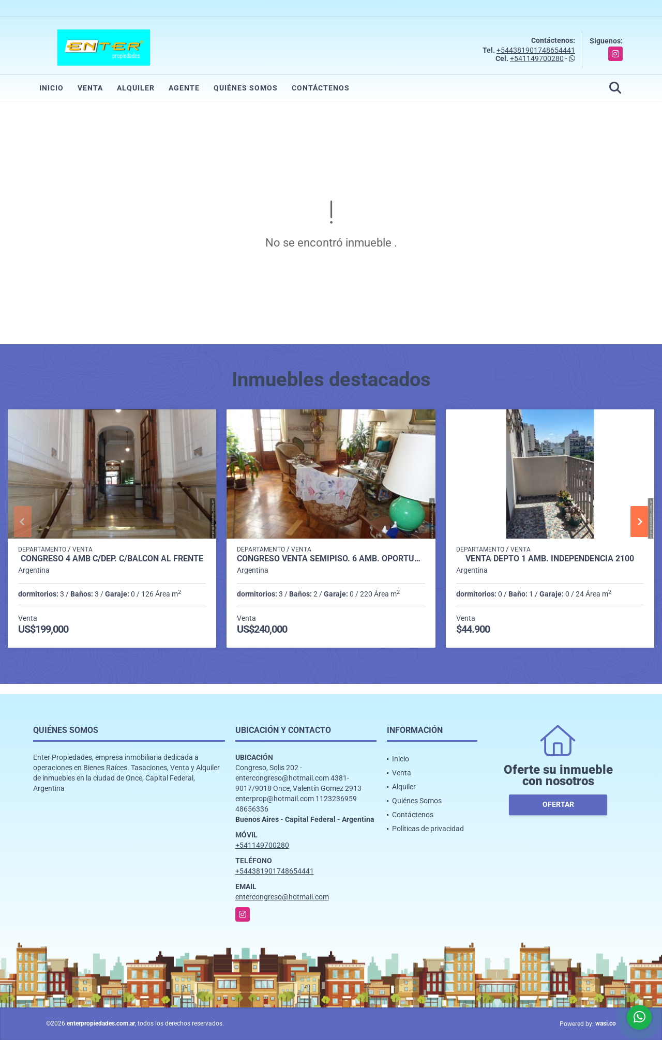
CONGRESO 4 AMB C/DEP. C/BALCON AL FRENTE (112, 559)
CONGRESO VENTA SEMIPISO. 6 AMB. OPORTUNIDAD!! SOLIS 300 (331, 559)
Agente (184, 88)
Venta (90, 88)
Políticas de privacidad (428, 828)
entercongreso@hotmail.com (282, 897)
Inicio (51, 88)
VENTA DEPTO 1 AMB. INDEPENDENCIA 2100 (549, 559)
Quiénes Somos (246, 88)
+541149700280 (537, 58)
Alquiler (136, 88)
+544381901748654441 (535, 50)
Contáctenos (321, 88)
